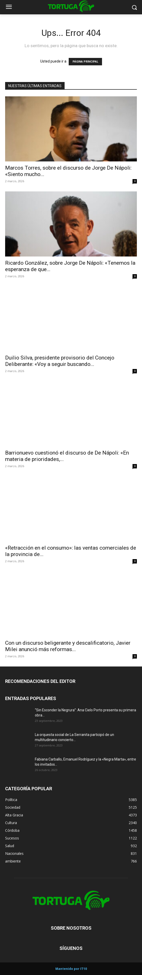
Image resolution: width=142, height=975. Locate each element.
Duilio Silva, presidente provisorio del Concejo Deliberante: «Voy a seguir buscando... (59, 361)
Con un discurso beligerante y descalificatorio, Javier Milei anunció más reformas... (67, 646)
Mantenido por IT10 (71, 969)
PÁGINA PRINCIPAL (85, 61)
